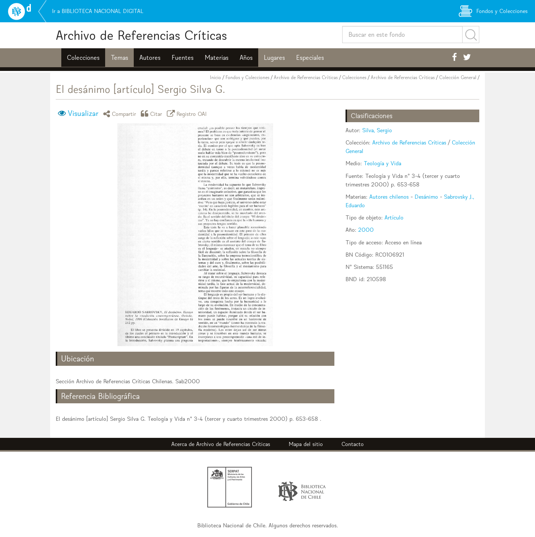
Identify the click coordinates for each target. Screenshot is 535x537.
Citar (153, 113)
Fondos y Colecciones (247, 77)
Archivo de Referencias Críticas (141, 35)
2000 (366, 229)
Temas (119, 57)
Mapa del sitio (306, 444)
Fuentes (183, 57)
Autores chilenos (389, 196)
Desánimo (426, 196)
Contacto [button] (352, 444)
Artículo (394, 217)
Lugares (274, 57)
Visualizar (83, 113)
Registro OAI (188, 113)
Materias (216, 57)
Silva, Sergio (377, 130)
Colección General (457, 77)
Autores (149, 57)
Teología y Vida (382, 163)
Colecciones (83, 57)
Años (246, 57)
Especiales (310, 57)
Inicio (215, 77)
